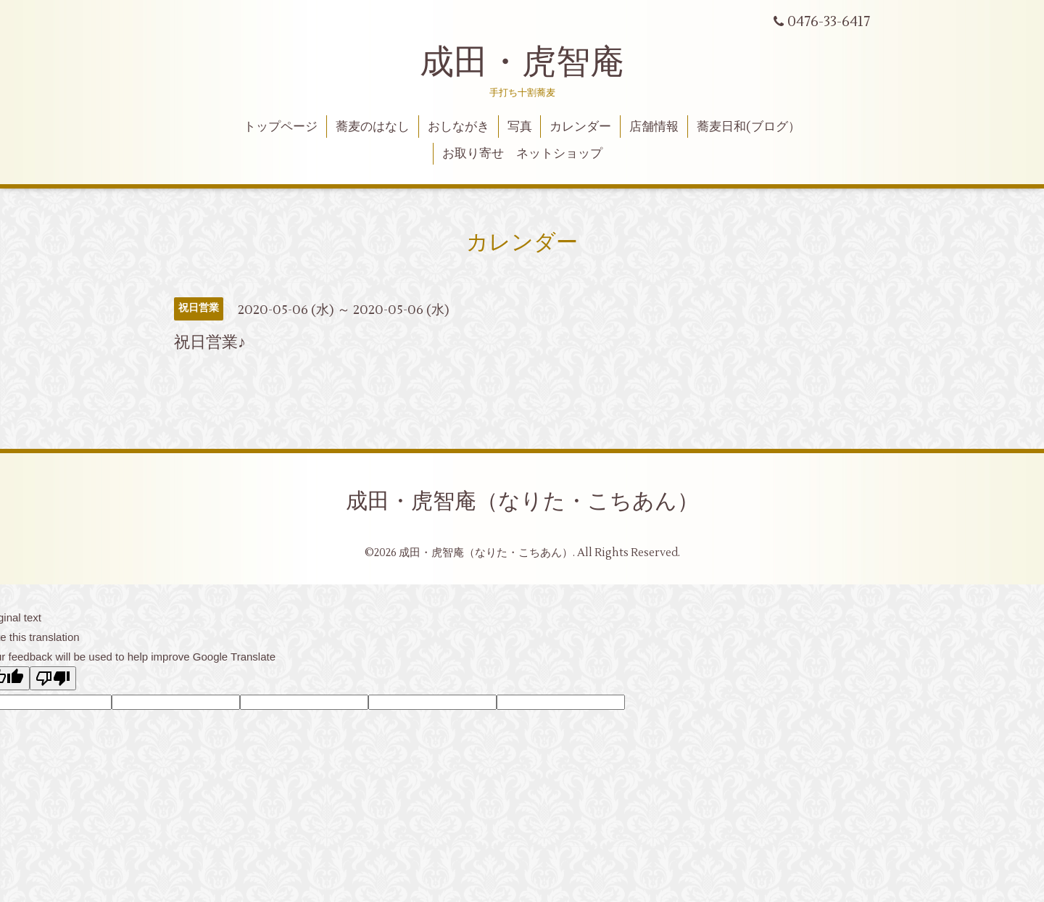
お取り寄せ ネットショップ (522, 154)
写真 (520, 127)
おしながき (458, 127)
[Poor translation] (53, 678)
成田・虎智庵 (522, 62)
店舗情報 (654, 127)
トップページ (281, 127)
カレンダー (580, 127)
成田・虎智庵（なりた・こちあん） (522, 501)
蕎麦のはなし (373, 127)
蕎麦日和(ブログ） (748, 127)
